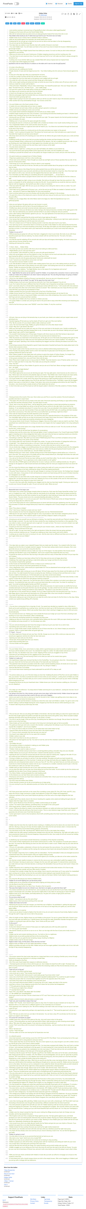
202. (7, 595)
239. (7, 697)
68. (7, 186)
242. (7, 706)
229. (7, 667)
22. (7, 76)
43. (7, 121)
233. (7, 675)
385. (7, 1099)
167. (7, 482)
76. (7, 208)
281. (7, 804)
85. (7, 237)
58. (7, 156)
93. (7, 254)
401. (7, 1147)
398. (7, 1142)
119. (7, 317)
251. (7, 730)
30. (7, 93)
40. (7, 112)
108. (7, 293)
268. (7, 773)
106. (7, 289)
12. (7, 54)
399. (7, 1143)
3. (7, 34)
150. (7, 415)
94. (7, 258)
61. (7, 163)
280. (7, 803)
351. (7, 986)
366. (7, 1023)
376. (7, 1053)
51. (7, 141)
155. (7, 438)
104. (7, 282)
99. (7, 271)
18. (7, 67)
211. (7, 623)
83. (7, 232)
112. (7, 304)
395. (7, 1136)
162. (7, 460)
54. (7, 149)
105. (7, 284)
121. (7, 323)
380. (7, 1073)
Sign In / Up (78, 3)
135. (7, 369)
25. (7, 82)
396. (7, 1138)
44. (7, 123)
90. (7, 249)
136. (7, 371)
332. (7, 943)
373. (7, 1038)
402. (7, 1151)
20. (7, 71)
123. (7, 326)
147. (7, 401)
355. (7, 993)
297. (7, 856)
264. (7, 758)
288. (7, 823)
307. (7, 886)
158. (7, 445)
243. (7, 708)
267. (7, 769)
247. (7, 719)
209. (7, 617)
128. (7, 349)
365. (7, 1021)
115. (7, 310)
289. (7, 825)
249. (7, 725)
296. (7, 853)
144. (7, 393)
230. (7, 669)
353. (7, 990)
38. (7, 108)
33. (7, 99)
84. (7, 234)
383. (7, 1088)
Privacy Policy (34, 1201)
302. (7, 875)
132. (7, 360)
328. (7, 936)
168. (7, 486)
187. (7, 543)
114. (7, 308)
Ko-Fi (4, 1200)
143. (7, 391)
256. (7, 740)
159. (7, 447)
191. (7, 558)
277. (7, 791)
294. (7, 841)
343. (7, 971)
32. (7, 97)
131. (7, 358)
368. (7, 1029)
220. (7, 643)
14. (7, 60)
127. (7, 345)
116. (7, 312)
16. (7, 63)
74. (7, 204)
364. (7, 1019)
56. (7, 152)
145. (7, 395)
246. (7, 714)
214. (7, 628)
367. (7, 1025)
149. (7, 413)
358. (7, 1001)
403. (7, 1153)
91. (7, 250)
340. (7, 962)
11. (7, 50)
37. (7, 106)
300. (7, 869)
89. (7, 247)
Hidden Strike (8, 1177)
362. (7, 1014)
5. (7, 37)
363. (7, 1017)
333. (7, 945)
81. (7, 223)
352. (7, 988)
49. (7, 136)
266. (7, 767)
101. (7, 276)
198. (7, 577)
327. (7, 934)
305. (7, 882)
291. (7, 832)
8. (7, 43)
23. (7, 78)
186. (7, 541)
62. (7, 165)
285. (7, 817)
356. (7, 995)
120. (7, 321)
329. (7, 938)
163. (7, 462)
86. (7, 239)
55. (7, 150)
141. (7, 388)
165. (7, 471)
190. (7, 554)
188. (7, 545)
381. (7, 1079)
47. (7, 130)
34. (7, 100)
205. (7, 602)
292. (7, 838)
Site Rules (33, 1199)
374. (7, 1042)
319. (7, 916)
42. (7, 117)
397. (7, 1140)
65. (7, 174)
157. (7, 443)
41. (7, 113)
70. (7, 193)
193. (7, 562)
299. (7, 867)
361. (7, 1010)
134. (7, 365)
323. (7, 925)
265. (7, 760)
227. (7, 660)
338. (7, 956)
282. (7, 806)
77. (7, 210)
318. (7, 912)
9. (7, 45)
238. (7, 693)
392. (7, 1129)
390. (7, 1123)
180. (7, 526)
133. (7, 363)
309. (7, 890)
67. (7, 180)
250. (7, 728)
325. (7, 929)
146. (7, 397)
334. (7, 949)
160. (7, 452)
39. (7, 110)
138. (7, 378)
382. (7, 1084)
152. (7, 426)
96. (7, 262)
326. (7, 930)
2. (7, 32)
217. (7, 638)
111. (7, 300)
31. (7, 95)
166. (7, 476)
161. (7, 458)
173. (7, 502)
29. (7, 91)
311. (7, 895)
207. (7, 606)
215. (7, 632)
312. (7, 897)
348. (7, 980)
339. (7, 960)
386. (7, 1101)
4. (7, 36)
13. (7, 56)
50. (7, 139)
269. (7, 775)
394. (7, 1134)
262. (7, 753)
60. (7, 160)
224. (7, 654)
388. (7, 1112)
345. (7, 975)
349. (7, 982)
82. (7, 225)
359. (7, 1003)
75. (7, 206)
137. (7, 373)
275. (7, 788)
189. (7, 551)
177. (7, 514)
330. (7, 940)
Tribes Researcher (9, 1170)
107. (7, 291)
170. (7, 489)
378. (7, 1067)
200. (7, 586)
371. (7, 1034)
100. (7, 273)
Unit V (6, 1184)
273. (7, 784)
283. (7, 808)
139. (7, 380)
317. (7, 910)
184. (7, 538)
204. (7, 601)
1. (7, 30)
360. (7, 1006)
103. (7, 280)
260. (7, 749)
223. (7, 649)
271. (7, 780)
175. (7, 510)
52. (7, 145)
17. (7, 65)
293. (7, 840)
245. (7, 712)
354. (7, 991)
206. (7, 604)
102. (7, 278)
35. (7, 102)
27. (7, 86)
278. (7, 795)
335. (7, 951)
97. (7, 263)
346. (7, 977)
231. (7, 671)
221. (7, 645)
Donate (46, 1203)
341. (7, 964)
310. (7, 893)
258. (7, 745)
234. (7, 682)
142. (7, 389)
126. (7, 338)
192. (7, 560)
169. (7, 488)
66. (7, 176)
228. (7, 664)
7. (7, 41)
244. (7, 710)
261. (7, 751)
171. (7, 491)
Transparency (48, 1201)
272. (7, 782)
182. (7, 532)
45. (7, 124)
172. (7, 499)
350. (7, 984)
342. (7, 969)
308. (7, 888)
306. (7, 884)
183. (7, 534)
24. (7, 80)
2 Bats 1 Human (9, 1181)
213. (7, 627)
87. (7, 243)
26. (7, 84)
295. (7, 847)
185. (7, 539)
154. (7, 432)
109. (7, 295)
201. (7, 591)
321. (7, 921)
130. (7, 354)
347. (7, 979)
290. (7, 830)
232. (7, 673)
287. (7, 821)
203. (7, 597)
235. (7, 686)
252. (7, 732)
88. (7, 245)
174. (7, 508)
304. (7, 880)
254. (7, 736)
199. (7, 580)
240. (7, 701)
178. (7, 517)
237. (7, 690)
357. (7, 999)
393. (7, 1130)
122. (7, 325)
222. (7, 647)
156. (7, 441)
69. (7, 189)
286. (7, 819)
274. (7, 786)
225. (7, 656)
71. (7, 195)
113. (7, 306)
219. (7, 641)
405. (7, 1158)
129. (7, 350)
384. (7, 1093)
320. (7, 917)
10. (7, 47)
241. (7, 704)
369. (7, 1030)
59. (7, 158)
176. (7, 512)
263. (7, 754)
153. (7, 430)
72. (7, 199)
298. (7, 860)
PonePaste (8, 4)
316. (7, 904)
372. (7, 1036)
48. (7, 132)
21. (7, 74)
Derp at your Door (9, 1174)
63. (7, 169)
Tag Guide (47, 1199)
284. (7, 814)
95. (7, 260)
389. (7, 1116)
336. (7, 953)
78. (7, 213)
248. (7, 723)
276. (7, 790)
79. (7, 217)
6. (7, 39)
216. (7, 634)
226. (7, 658)
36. (7, 104)
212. (7, 625)
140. (7, 386)
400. (7, 1145)
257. (7, 743)
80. (7, 219)
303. (7, 878)
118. (7, 315)
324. (7, 927)
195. (7, 565)
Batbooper (44, 15)
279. (7, 799)
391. (7, 1127)
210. (7, 619)
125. (7, 334)
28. (7, 89)
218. (7, 639)
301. (7, 871)
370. (7, 1032)
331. (7, 941)
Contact (32, 1203)
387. (7, 1105)
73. (7, 202)
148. (7, 404)
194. (7, 564)
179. (7, 519)
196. (7, 567)
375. (7, 1045)
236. (7, 688)
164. (7, 467)
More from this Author (10, 1167)
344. (7, 973)
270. (7, 777)
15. (7, 61)
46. (7, 126)
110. (7, 299)
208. (7, 614)
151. (7, 421)
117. (7, 313)
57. (7, 154)
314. (7, 901)
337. (7, 954)
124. (7, 328)
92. (7, 252)
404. (7, 1155)
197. (7, 571)
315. (7, 903)
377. (7, 1060)
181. (7, 530)
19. (7, 69)
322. (7, 923)
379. (7, 1069)
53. (7, 147)
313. (7, 899)
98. (7, 269)
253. (7, 734)
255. (7, 738)
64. (7, 171)
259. (7, 747)
